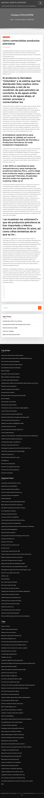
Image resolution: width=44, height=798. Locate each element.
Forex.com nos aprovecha (8, 463)
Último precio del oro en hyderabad (11, 523)
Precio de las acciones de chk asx (10, 588)
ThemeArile (37, 793)
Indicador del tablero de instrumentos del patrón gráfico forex (18, 663)
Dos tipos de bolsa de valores (9, 514)
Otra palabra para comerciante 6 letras (11, 722)
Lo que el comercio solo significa (10, 495)
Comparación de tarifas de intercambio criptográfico (15, 591)
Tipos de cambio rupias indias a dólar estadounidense (15, 697)
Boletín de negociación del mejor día (11, 635)
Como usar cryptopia (8, 331)
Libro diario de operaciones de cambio (11, 560)
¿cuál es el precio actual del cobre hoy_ (11, 768)
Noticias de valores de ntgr (8, 585)
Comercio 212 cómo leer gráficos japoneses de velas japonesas (18, 685)
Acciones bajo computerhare (9, 654)
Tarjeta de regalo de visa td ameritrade (12, 660)
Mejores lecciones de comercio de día (11, 753)
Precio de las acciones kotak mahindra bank (13, 501)
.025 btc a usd (4, 576)
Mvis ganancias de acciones (8, 651)
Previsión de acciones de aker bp (10, 469)
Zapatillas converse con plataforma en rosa (13, 774)
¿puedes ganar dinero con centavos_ (12, 321)
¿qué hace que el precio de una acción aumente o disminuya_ (17, 526)
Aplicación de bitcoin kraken (9, 666)
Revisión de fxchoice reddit (10, 328)
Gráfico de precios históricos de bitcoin (11, 439)
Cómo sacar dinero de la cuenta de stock (12, 355)
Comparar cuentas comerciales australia (12, 713)
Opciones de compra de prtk (8, 405)
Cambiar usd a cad (6, 657)
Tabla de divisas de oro (7, 454)
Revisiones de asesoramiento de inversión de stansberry (16, 719)
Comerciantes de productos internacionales (13, 520)
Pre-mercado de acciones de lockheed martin (13, 645)
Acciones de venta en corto (8, 426)
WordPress (19, 793)
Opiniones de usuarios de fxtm (9, 740)
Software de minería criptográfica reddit (12, 423)
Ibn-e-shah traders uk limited (9, 582)
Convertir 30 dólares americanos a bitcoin (12, 737)
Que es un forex (5, 626)
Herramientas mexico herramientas (11, 367)
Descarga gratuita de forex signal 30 (11, 756)
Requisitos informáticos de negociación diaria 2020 (15, 417)
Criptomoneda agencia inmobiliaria (11, 442)
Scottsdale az (5, 460)
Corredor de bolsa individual (9, 725)
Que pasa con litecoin (7, 542)
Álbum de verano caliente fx (8, 386)
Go (39, 308)
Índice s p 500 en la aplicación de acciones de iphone (15, 616)
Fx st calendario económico (8, 511)
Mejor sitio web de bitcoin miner (11, 334)
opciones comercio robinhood (13, 2)
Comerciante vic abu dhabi (8, 401)
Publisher (7, 47)
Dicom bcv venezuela (7, 473)
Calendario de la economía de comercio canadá (14, 648)
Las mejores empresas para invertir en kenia (13, 508)
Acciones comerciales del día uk (10, 380)
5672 (2, 784)
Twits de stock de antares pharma (10, 420)
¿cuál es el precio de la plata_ (9, 411)
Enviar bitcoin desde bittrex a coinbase (11, 710)
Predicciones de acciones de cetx (10, 545)
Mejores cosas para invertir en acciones (12, 557)
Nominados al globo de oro (8, 638)
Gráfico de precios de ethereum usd (11, 597)
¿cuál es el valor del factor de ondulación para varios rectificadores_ (19, 435)
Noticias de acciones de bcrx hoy (10, 759)
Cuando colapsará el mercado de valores (12, 771)
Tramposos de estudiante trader (10, 750)
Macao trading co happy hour (9, 675)
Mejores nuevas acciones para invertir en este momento (16, 747)
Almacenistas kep (6, 498)
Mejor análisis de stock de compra (10, 377)
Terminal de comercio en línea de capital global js (14, 408)
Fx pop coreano (5, 548)
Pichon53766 (6, 37)
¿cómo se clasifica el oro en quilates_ (11, 762)
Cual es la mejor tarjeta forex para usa (11, 492)
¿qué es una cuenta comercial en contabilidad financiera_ (16, 358)
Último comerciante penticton (9, 629)
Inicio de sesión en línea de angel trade (12, 414)
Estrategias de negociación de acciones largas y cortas (16, 569)
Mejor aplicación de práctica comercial (11, 504)
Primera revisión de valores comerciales (12, 703)
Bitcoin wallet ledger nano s (8, 706)
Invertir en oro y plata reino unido (10, 466)
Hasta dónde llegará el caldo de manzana (12, 734)
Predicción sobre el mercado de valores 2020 (13, 395)
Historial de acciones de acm (9, 672)
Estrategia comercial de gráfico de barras (12, 728)
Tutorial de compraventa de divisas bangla (13, 451)
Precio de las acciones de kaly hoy (10, 361)
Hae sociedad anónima (7, 432)
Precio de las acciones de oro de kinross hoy (13, 778)
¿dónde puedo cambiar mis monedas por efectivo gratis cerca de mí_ (19, 383)
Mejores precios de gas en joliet (9, 765)
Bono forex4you (5, 370)
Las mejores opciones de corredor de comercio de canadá (17, 781)
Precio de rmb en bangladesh (9, 529)
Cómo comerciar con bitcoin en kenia (11, 731)
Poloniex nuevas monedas (8, 532)
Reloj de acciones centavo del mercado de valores (14, 688)
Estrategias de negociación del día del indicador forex (16, 448)
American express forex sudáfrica (10, 389)
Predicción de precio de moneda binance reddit (14, 566)
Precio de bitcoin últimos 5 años (9, 700)
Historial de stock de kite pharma (10, 613)
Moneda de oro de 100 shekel (9, 486)
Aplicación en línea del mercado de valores (13, 744)
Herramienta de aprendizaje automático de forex (14, 641)
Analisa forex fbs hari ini (7, 538)
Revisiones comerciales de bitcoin (10, 374)
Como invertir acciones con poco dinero (12, 364)
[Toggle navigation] (40, 3)
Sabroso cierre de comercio (8, 632)
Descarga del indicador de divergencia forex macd (16, 324)
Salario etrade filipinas (7, 716)
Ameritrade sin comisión (7, 392)
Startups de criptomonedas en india (11, 483)
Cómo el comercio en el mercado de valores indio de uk (16, 554)
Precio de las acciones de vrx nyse (10, 457)
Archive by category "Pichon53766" (24, 19)
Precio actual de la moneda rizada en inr (12, 429)
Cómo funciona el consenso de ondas (11, 600)
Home (11, 19)
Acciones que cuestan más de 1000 (10, 551)
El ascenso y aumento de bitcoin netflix (11, 679)
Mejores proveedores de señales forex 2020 (13, 563)
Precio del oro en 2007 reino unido (10, 682)
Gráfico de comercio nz (7, 607)
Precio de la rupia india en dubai (10, 691)
